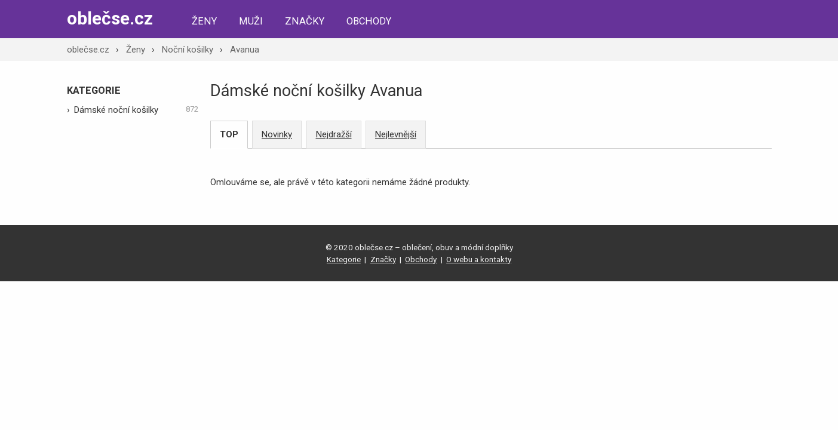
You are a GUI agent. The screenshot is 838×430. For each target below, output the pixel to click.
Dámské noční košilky (136, 109)
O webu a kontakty (478, 259)
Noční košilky (187, 49)
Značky (304, 21)
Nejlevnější (395, 134)
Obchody (368, 21)
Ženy (204, 21)
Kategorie (344, 259)
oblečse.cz (110, 18)
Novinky (277, 134)
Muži (251, 21)
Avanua (244, 49)
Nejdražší (334, 134)
